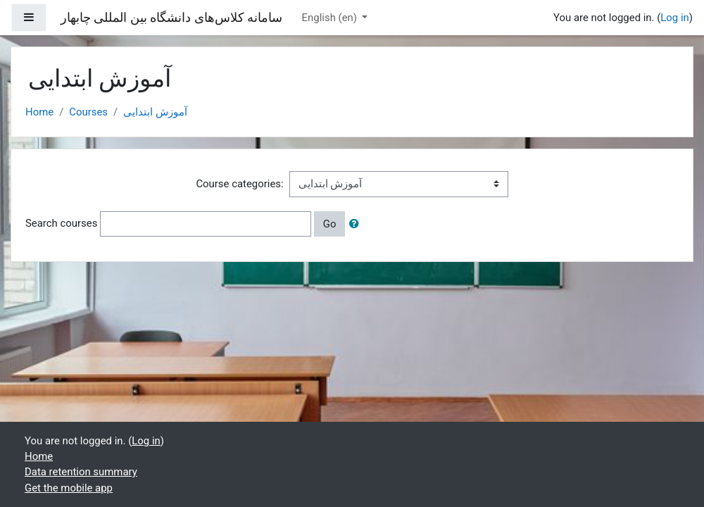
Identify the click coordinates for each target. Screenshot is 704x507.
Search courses (61, 223)
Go (330, 224)
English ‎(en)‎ (331, 17)
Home (39, 112)
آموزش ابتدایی (155, 112)
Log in (674, 17)
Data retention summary (81, 471)
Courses (88, 112)
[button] (357, 223)
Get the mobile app (69, 488)
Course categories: (239, 183)
